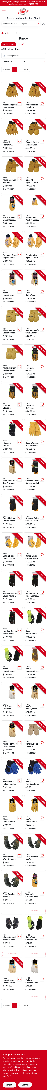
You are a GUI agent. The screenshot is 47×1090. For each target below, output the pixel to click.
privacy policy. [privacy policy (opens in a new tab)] (9, 1070)
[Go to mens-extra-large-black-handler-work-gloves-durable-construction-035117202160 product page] (12, 626)
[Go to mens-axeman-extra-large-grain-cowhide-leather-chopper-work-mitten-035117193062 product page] (12, 363)
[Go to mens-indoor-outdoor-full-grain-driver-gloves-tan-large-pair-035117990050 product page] (35, 702)
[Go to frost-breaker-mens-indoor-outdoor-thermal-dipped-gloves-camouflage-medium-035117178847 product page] (35, 852)
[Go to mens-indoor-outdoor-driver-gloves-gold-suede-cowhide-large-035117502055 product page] (12, 814)
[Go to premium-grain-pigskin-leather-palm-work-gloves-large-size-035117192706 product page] (35, 213)
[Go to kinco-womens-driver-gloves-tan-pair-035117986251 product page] (35, 438)
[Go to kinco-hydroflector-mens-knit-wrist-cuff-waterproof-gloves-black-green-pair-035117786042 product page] (35, 626)
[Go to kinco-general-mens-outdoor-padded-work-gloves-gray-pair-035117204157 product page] (12, 936)
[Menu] (4, 9)
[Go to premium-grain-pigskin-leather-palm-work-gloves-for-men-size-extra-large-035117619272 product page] (35, 250)
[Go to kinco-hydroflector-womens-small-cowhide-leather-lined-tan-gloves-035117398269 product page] (35, 288)
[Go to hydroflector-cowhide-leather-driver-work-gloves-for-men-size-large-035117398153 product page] (12, 979)
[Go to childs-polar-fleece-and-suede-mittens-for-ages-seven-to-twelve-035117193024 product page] (35, 739)
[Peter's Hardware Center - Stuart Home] (23, 11)
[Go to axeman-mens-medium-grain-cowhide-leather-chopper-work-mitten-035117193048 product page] (35, 326)
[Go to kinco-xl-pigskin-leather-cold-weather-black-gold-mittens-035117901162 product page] (35, 175)
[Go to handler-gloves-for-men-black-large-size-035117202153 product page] (12, 589)
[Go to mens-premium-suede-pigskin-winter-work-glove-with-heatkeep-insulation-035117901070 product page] (12, 138)
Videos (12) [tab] (21, 44)
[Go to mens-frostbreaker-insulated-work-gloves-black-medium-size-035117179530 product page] (35, 777)
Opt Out (25, 1085)
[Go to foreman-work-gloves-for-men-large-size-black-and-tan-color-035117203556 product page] (35, 363)
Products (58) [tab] (8, 44)
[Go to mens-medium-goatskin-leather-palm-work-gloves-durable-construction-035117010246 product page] (12, 514)
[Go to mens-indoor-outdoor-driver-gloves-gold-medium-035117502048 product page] (35, 814)
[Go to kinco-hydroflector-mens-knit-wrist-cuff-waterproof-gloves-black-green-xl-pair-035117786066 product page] (12, 664)
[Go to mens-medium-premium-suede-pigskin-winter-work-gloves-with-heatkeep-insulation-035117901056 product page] (35, 100)
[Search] (38, 24)
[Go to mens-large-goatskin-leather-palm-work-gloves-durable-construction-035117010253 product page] (35, 476)
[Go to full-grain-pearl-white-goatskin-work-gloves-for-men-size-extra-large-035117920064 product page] (12, 702)
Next (26, 69)
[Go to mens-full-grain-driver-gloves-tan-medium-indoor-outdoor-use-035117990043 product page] (12, 739)
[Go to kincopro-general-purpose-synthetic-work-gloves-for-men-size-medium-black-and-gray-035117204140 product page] (12, 438)
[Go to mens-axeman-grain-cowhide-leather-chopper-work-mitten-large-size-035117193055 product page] (12, 326)
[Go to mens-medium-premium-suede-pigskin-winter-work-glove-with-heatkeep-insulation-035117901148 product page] (12, 175)
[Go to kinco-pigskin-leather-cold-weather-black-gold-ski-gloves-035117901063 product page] (12, 100)
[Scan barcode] (43, 24)
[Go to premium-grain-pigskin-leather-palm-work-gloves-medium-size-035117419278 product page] (12, 250)
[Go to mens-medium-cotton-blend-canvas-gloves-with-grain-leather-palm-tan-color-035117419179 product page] (35, 551)
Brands (9, 33)
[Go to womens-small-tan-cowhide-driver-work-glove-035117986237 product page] (12, 476)
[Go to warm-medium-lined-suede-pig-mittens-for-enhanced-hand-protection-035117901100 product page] (12, 213)
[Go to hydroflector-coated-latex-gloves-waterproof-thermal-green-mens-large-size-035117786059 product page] (35, 936)
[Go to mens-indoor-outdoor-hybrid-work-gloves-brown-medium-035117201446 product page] (35, 664)
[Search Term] (20, 23)
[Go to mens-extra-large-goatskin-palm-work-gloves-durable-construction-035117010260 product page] (35, 514)
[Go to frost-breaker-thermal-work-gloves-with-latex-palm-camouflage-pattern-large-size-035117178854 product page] (12, 852)
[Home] (2, 33)
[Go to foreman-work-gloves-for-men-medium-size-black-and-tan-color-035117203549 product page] (12, 401)
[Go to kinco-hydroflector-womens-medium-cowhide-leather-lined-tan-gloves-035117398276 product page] (12, 288)
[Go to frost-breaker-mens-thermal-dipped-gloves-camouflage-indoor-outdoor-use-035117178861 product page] (12, 893)
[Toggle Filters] (43, 61)
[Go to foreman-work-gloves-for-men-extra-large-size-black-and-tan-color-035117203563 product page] (35, 401)
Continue (9, 1085)
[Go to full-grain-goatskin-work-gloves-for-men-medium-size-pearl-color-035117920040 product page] (35, 979)
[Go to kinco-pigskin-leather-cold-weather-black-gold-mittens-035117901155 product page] (35, 138)
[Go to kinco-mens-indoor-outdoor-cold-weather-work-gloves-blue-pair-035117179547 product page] (12, 777)
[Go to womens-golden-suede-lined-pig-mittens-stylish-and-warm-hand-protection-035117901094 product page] (35, 893)
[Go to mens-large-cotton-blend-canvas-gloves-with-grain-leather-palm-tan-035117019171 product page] (12, 551)
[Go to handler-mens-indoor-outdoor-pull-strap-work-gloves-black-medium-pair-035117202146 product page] (35, 589)
